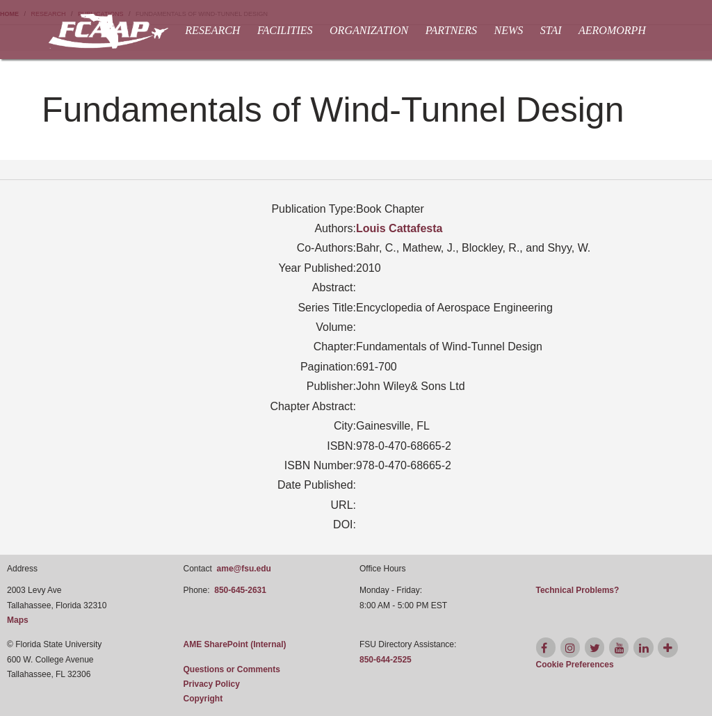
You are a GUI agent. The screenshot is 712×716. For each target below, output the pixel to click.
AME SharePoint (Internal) (235, 644)
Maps (18, 620)
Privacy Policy (212, 684)
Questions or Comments (232, 669)
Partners (451, 30)
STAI (551, 30)
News (509, 30)
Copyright (203, 698)
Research (212, 30)
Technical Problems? (578, 590)
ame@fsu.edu (244, 568)
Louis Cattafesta (399, 228)
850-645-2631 (240, 590)
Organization (369, 30)
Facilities (285, 30)
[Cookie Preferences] (575, 664)
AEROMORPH (612, 30)
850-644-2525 (385, 660)
